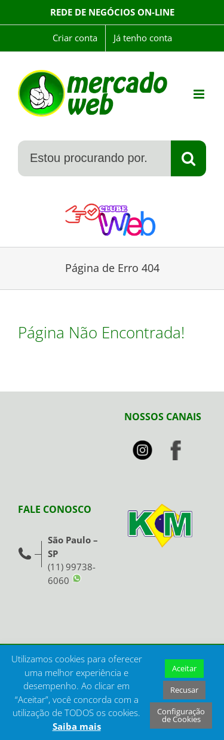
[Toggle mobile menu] (200, 94)
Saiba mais (77, 726)
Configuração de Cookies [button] (181, 715)
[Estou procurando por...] (94, 158)
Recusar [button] (184, 689)
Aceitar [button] (184, 668)
